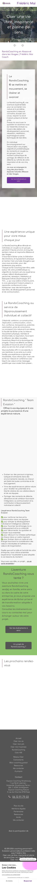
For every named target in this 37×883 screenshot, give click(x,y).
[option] (18, 24)
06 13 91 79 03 (20, 796)
